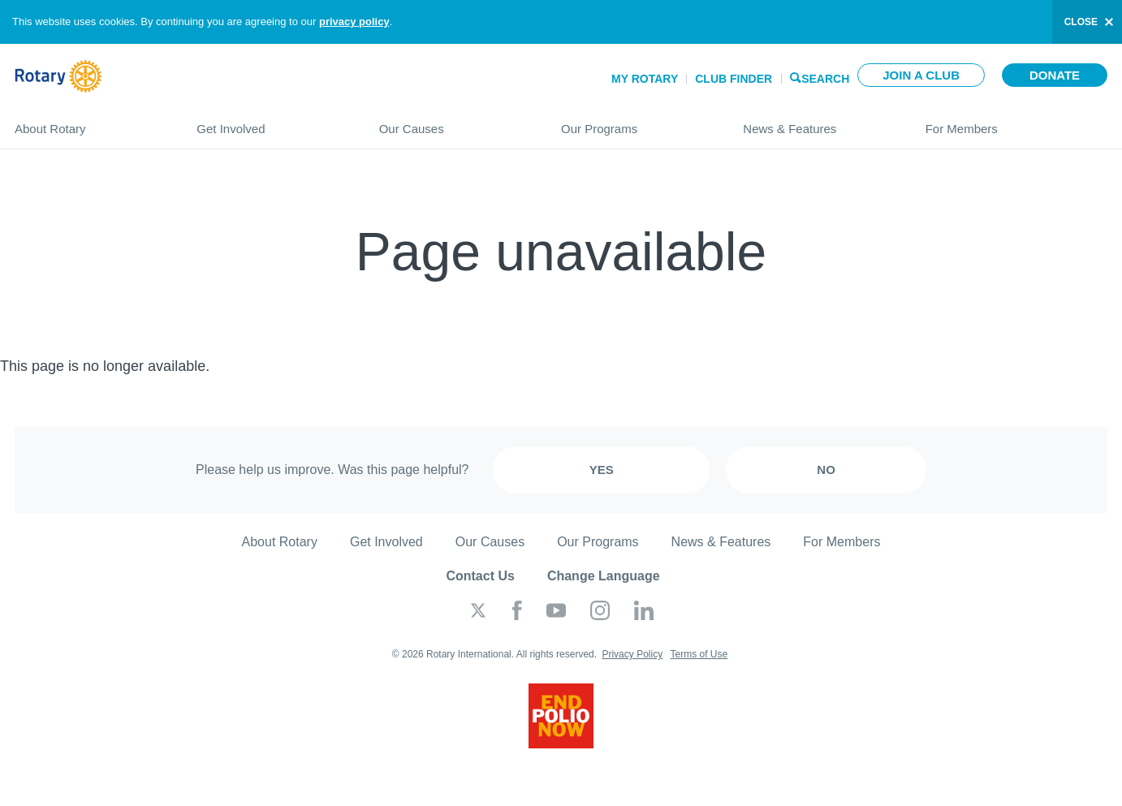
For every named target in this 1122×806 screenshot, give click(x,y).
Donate (1054, 75)
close (1081, 22)
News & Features (817, 122)
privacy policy (354, 21)
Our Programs (635, 122)
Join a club (921, 75)
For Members (1016, 122)
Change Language (603, 576)
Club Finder (733, 78)
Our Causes (454, 122)
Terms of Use (698, 654)
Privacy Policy (632, 654)
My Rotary (644, 78)
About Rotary (89, 122)
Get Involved (271, 122)
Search (825, 77)
